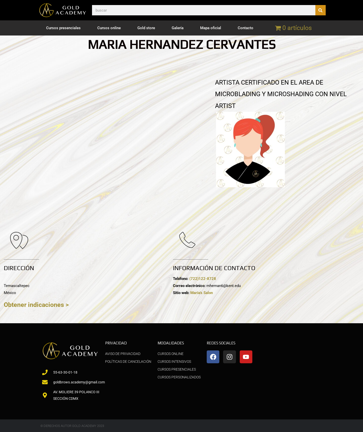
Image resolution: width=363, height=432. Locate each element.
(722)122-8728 (202, 278)
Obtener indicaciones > (36, 304)
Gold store (146, 28)
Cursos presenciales (63, 28)
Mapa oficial (210, 28)
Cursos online (109, 28)
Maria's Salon (201, 293)
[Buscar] (320, 10)
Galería (178, 28)
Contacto (245, 28)
